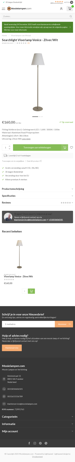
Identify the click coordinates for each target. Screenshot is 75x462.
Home (4, 35)
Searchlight (8, 43)
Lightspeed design (61, 454)
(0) (28, 43)
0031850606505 (15, 389)
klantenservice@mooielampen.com (30, 219)
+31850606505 (56, 219)
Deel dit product (34, 161)
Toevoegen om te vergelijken (13, 161)
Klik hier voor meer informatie (15, 30)
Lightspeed (49, 454)
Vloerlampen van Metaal (21, 35)
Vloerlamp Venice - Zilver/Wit (18, 276)
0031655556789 (15, 396)
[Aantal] (24, 291)
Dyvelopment (37, 457)
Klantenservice (11, 348)
